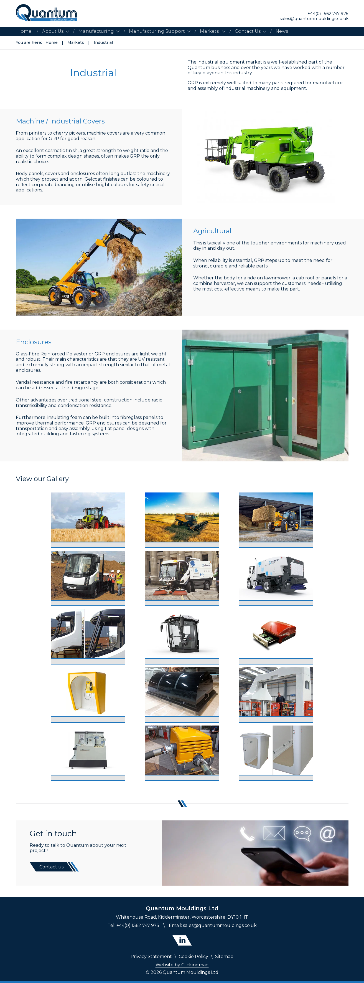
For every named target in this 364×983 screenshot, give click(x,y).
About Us (52, 31)
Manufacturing (96, 31)
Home (24, 31)
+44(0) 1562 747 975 (327, 13)
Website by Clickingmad (182, 964)
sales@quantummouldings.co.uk (314, 18)
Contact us (51, 867)
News (282, 31)
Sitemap (224, 956)
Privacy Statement (151, 956)
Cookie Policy (193, 956)
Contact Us (248, 31)
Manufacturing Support (157, 31)
